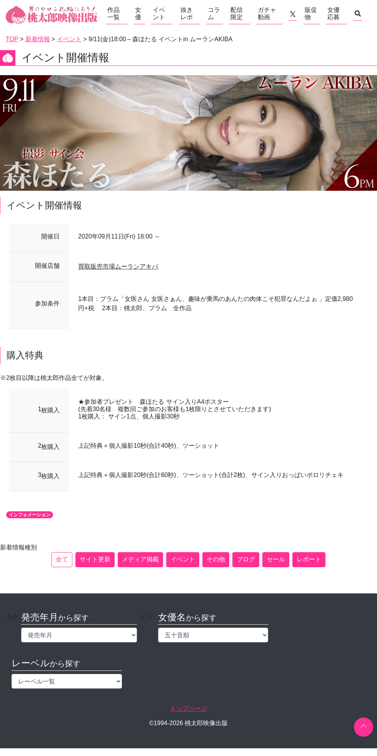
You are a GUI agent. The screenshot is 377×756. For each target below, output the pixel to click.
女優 (138, 13)
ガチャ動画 (267, 13)
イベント (159, 13)
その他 (216, 559)
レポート (309, 559)
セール (276, 559)
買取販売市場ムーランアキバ (118, 266)
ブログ (246, 559)
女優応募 (333, 13)
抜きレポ (186, 13)
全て (62, 559)
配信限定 (236, 13)
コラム (214, 13)
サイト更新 (95, 559)
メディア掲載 (140, 559)
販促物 (311, 13)
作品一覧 (113, 13)
